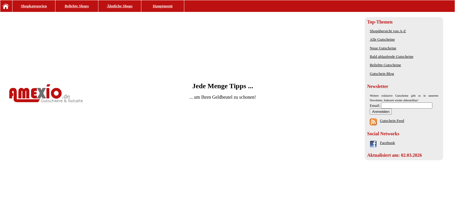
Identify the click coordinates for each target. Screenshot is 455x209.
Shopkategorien (34, 6)
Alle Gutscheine (382, 39)
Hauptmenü (162, 6)
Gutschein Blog (382, 73)
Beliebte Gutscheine (385, 65)
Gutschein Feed (392, 120)
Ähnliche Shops (120, 6)
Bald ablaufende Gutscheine (391, 56)
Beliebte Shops (77, 6)
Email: (375, 105)
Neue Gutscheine (383, 48)
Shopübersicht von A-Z (388, 31)
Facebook (387, 142)
